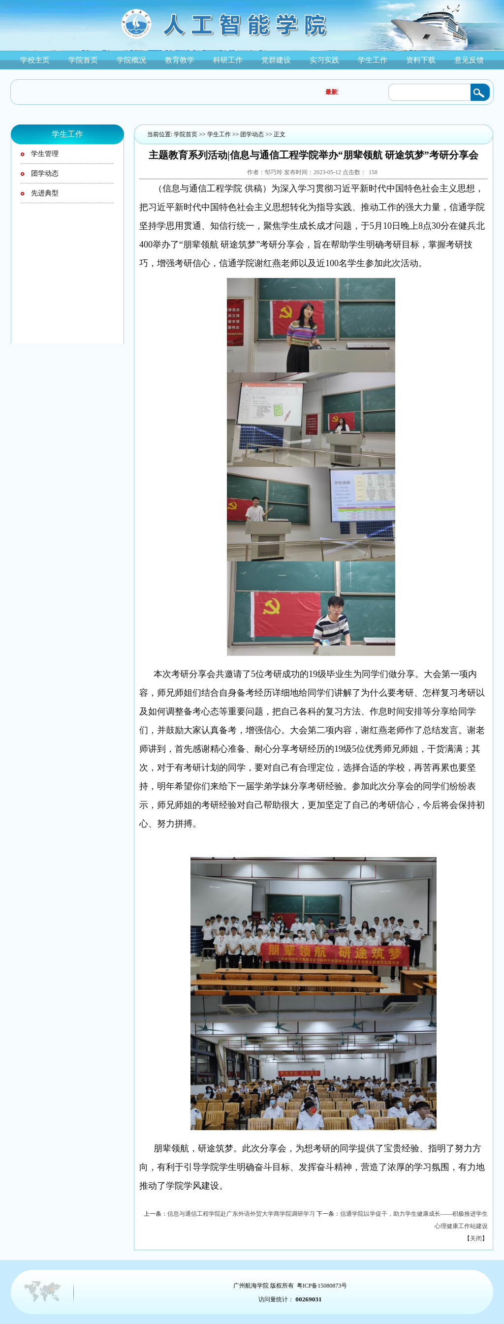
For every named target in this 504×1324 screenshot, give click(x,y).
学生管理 (45, 153)
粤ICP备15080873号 (322, 1285)
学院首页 (185, 134)
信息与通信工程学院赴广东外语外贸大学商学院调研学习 (241, 1213)
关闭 (476, 1238)
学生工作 (219, 134)
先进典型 (45, 193)
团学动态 (45, 173)
